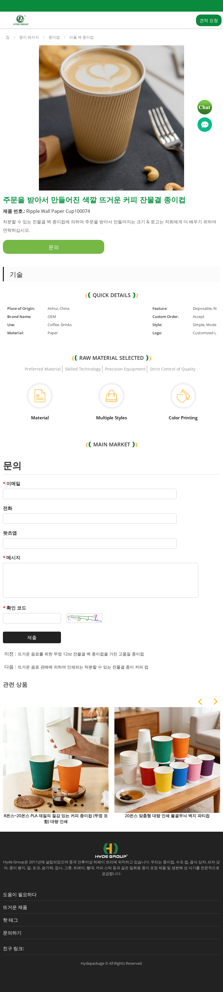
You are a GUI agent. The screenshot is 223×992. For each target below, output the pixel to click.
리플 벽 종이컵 (81, 37)
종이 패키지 (29, 37)
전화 (7, 508)
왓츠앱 (10, 533)
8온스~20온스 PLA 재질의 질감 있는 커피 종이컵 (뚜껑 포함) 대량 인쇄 (56, 818)
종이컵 (54, 37)
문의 (53, 247)
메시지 (11, 557)
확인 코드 (14, 608)
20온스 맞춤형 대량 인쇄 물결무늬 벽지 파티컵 (167, 815)
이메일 (11, 483)
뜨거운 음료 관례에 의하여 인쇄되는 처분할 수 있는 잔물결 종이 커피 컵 (83, 667)
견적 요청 (208, 20)
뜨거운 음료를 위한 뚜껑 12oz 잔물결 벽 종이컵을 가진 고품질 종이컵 (81, 654)
